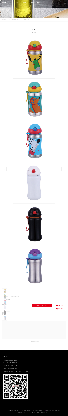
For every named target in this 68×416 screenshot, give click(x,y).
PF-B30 (25, 19)
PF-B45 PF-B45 (15, 297)
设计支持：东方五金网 (34, 409)
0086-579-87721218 (12, 356)
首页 (9, 19)
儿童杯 (20, 19)
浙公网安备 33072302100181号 (53, 407)
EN (62, 2)
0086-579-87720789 (12, 362)
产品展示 (14, 19)
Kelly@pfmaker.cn (13, 365)
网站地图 (20, 409)
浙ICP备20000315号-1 (38, 407)
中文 (58, 2)
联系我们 (6, 353)
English (25, 409)
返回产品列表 (34, 338)
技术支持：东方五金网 (46, 409)
